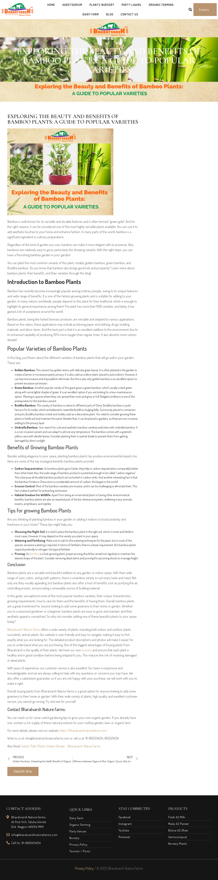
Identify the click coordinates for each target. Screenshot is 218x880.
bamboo (34, 554)
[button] (205, 9)
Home (51, 5)
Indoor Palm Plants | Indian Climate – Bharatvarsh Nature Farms (60, 746)
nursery (87, 650)
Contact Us (129, 14)
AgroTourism (72, 5)
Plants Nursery (101, 5)
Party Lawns (131, 5)
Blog (109, 14)
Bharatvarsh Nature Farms (23, 629)
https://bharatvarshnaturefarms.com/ (84, 730)
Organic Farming (161, 5)
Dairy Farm (91, 14)
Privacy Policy (84, 868)
